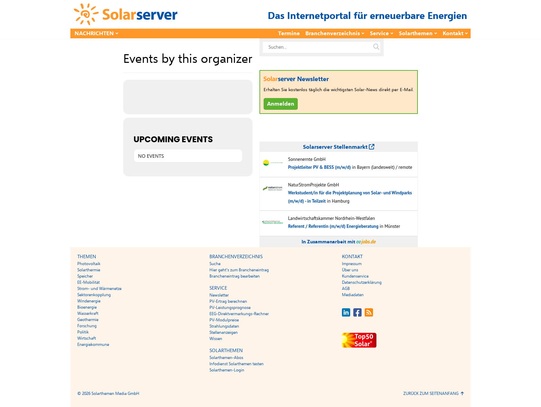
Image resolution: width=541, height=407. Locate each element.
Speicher (85, 276)
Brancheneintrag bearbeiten (234, 276)
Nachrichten (94, 33)
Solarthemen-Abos (226, 357)
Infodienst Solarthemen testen (236, 364)
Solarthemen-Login (226, 370)
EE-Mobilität (88, 282)
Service (379, 33)
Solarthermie (88, 270)
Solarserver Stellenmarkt (338, 147)
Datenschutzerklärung (362, 282)
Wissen (215, 338)
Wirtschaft (86, 338)
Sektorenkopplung (94, 295)
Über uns (350, 270)
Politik (83, 332)
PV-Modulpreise (224, 320)
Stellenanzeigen (223, 332)
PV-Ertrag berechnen (228, 301)
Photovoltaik (88, 264)
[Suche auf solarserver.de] (376, 47)
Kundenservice (355, 276)
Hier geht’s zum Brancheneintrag (239, 270)
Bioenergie (87, 307)
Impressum (352, 264)
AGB (346, 288)
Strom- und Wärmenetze (99, 288)
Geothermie (87, 319)
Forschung (87, 326)
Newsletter (219, 295)
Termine (289, 33)
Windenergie (88, 301)
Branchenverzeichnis (332, 33)
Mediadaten (353, 295)
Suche (214, 264)
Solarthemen (416, 33)
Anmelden (280, 104)
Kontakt (453, 33)
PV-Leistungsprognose (229, 307)
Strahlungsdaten (224, 326)
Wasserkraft (87, 313)
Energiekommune (93, 344)
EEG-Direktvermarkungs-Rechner (239, 314)
